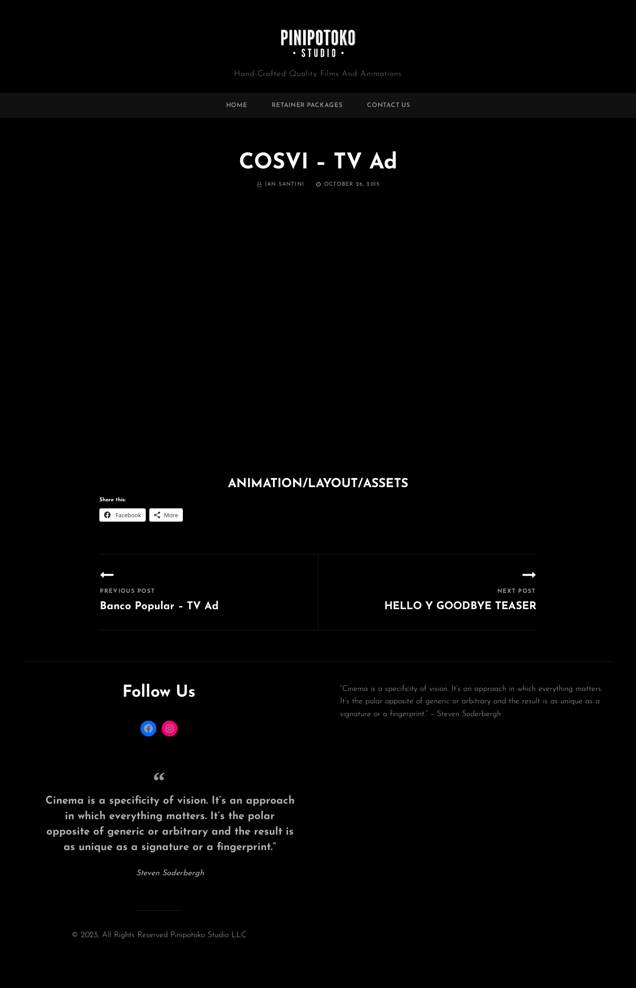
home (236, 105)
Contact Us (388, 105)
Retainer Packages (307, 105)
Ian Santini (284, 184)
